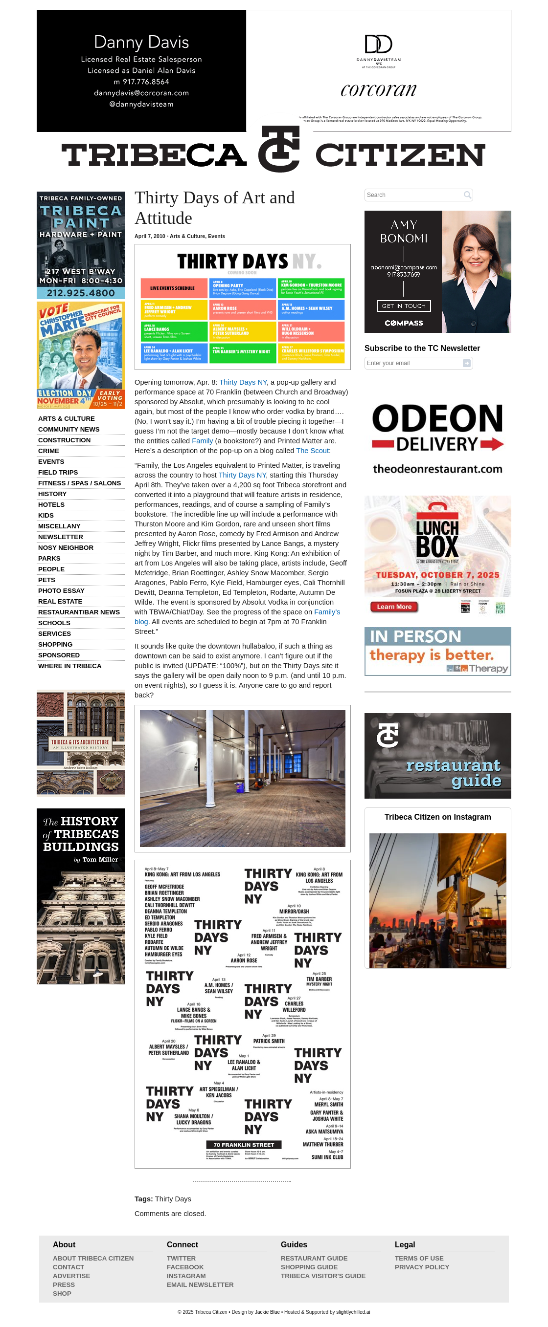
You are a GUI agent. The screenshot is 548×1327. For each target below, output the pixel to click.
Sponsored (59, 655)
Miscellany (59, 526)
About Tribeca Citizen (93, 1258)
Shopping (55, 644)
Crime (48, 451)
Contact (68, 1267)
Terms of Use (419, 1258)
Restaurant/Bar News (79, 612)
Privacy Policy (422, 1267)
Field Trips (58, 472)
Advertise (71, 1276)
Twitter (181, 1258)
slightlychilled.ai (353, 1312)
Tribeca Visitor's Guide (323, 1276)
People (51, 569)
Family (202, 441)
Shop (62, 1293)
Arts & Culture (66, 418)
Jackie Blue (267, 1312)
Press (64, 1284)
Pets (46, 580)
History (52, 494)
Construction (64, 440)
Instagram (186, 1276)
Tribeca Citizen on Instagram (438, 817)
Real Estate (60, 601)
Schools (54, 623)
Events (51, 461)
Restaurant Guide (314, 1258)
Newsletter (60, 537)
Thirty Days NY (243, 382)
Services (54, 633)
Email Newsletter (200, 1284)
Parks (49, 558)
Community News (69, 429)
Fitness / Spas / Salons (79, 483)
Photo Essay (61, 590)
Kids (46, 515)
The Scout (312, 451)
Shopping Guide (309, 1267)
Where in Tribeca (70, 666)
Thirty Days (173, 1199)
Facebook (185, 1267)
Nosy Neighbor (65, 547)
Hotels (51, 504)
